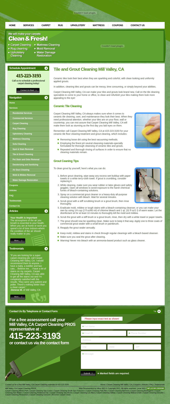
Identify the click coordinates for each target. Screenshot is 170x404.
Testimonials (15, 201)
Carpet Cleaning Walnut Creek (129, 393)
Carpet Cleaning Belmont (119, 391)
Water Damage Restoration (25, 180)
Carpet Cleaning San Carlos (41, 391)
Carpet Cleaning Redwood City (35, 393)
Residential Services (22, 113)
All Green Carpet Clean (61, 395)
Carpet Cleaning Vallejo (105, 393)
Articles (13, 190)
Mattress (98, 25)
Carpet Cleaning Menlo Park (16, 391)
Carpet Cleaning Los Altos (84, 393)
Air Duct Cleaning (21, 170)
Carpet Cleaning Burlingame (141, 391)
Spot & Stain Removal (23, 149)
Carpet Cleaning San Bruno (61, 393)
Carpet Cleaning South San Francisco (69, 391)
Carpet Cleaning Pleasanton (16, 395)
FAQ (11, 195)
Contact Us (138, 25)
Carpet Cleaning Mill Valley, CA (119, 385)
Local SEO (141, 388)
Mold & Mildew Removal (24, 175)
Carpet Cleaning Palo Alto (96, 391)
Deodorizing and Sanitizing (25, 164)
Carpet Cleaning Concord (40, 395)
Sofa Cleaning (19, 144)
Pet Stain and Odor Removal (26, 159)
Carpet (46, 25)
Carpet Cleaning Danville (153, 393)
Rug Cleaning (19, 128)
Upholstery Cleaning (22, 134)
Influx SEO (101, 388)
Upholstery (78, 25)
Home (12, 25)
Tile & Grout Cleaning (23, 154)
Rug (60, 25)
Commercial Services (23, 118)
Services (28, 25)
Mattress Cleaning (21, 139)
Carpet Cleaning (20, 123)
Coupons (117, 25)
